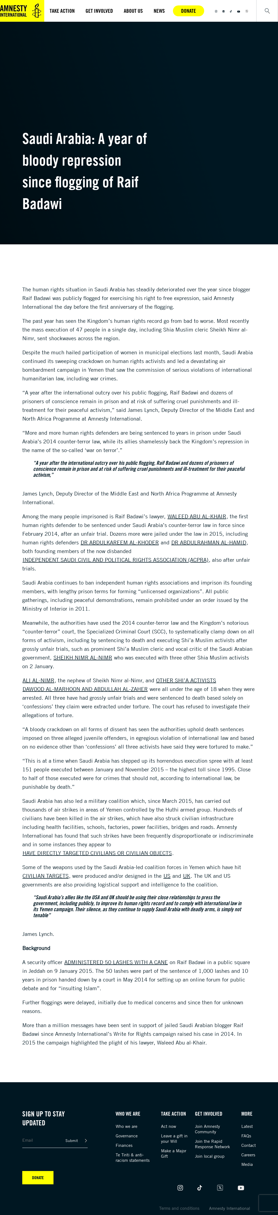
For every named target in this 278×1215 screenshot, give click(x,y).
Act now (168, 1126)
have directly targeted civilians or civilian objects (97, 853)
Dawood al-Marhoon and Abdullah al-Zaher (85, 689)
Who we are (126, 1126)
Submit (71, 1140)
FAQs (246, 1135)
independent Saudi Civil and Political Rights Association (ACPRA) (115, 560)
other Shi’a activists (186, 680)
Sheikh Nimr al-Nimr (82, 657)
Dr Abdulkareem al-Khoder (120, 542)
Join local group (210, 1156)
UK (186, 876)
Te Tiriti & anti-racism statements (133, 1157)
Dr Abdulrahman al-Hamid (208, 542)
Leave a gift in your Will (174, 1138)
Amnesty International (229, 1208)
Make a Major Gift (173, 1153)
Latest (247, 1126)
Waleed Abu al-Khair (197, 516)
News (159, 10)
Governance (127, 1135)
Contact (248, 1145)
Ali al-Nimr (38, 680)
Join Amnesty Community (207, 1129)
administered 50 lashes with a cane (116, 962)
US (166, 876)
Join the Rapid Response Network (212, 1143)
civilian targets (46, 876)
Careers (248, 1154)
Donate (188, 10)
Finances (124, 1145)
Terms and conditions (179, 1208)
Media (247, 1164)
